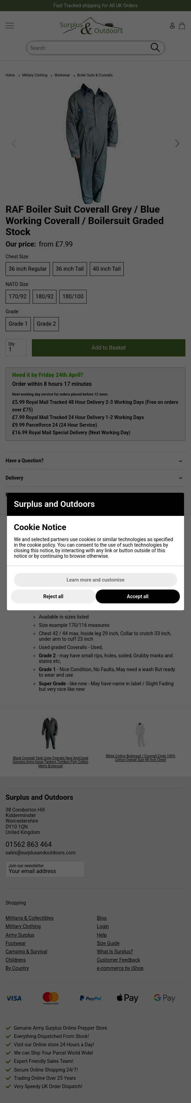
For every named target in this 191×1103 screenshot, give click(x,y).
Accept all (137, 596)
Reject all (53, 596)
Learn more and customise (95, 580)
